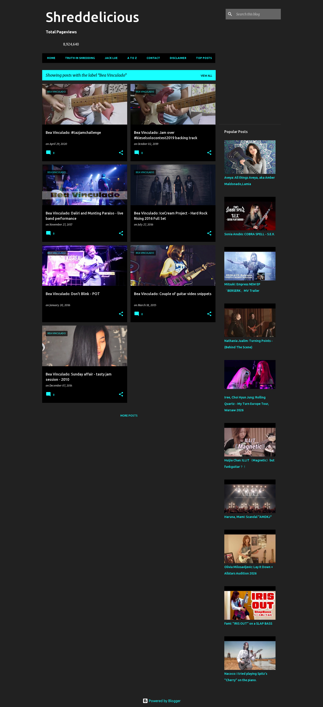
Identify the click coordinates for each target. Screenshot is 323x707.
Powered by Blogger (162, 701)
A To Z (131, 58)
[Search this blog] (257, 14)
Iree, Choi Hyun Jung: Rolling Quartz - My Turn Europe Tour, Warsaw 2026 (246, 404)
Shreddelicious (92, 17)
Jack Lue (109, 58)
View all (206, 75)
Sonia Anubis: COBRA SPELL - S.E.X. (249, 234)
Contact (152, 58)
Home (50, 58)
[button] (121, 153)
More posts (129, 415)
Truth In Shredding (79, 58)
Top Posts (202, 58)
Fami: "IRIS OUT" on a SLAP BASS (248, 623)
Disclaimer (176, 58)
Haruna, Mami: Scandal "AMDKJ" (248, 517)
